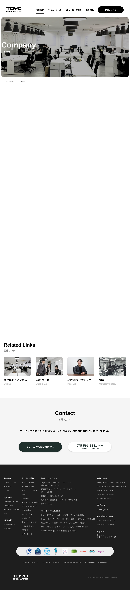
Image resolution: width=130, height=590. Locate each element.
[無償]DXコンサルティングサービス (111, 482)
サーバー (25, 498)
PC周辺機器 (26, 510)
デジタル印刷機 (28, 486)
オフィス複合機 (28, 482)
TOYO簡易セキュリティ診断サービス (111, 486)
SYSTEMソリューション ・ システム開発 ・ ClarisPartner (64, 526)
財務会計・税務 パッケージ (52, 496)
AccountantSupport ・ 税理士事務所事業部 (59, 530)
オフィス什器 (27, 534)
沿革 (5, 513)
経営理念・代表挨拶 (12, 509)
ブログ (6, 490)
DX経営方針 (8, 505)
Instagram (102, 509)
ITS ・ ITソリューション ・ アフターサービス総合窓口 (63, 515)
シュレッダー (27, 518)
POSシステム (46, 503)
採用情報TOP (9, 524)
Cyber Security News (105, 494)
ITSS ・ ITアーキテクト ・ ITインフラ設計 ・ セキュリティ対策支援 (68, 518)
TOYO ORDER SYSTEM (106, 520)
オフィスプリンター (30, 490)
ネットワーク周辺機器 (30, 502)
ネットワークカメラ (30, 522)
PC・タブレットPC (29, 506)
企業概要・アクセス (12, 501)
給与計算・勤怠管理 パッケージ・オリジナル (59, 499)
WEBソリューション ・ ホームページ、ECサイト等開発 (63, 522)
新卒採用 (7, 528)
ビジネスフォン (28, 526)
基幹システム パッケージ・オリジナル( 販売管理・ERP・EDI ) (56, 483)
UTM (24, 494)
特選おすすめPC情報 (105, 490)
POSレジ (25, 530)
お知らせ (7, 486)
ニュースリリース (11, 482)
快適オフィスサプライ (106, 524)
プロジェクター (28, 514)
